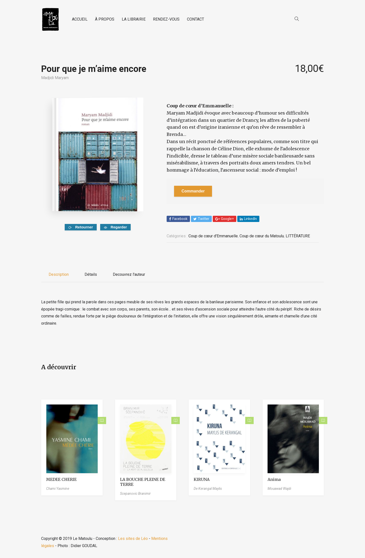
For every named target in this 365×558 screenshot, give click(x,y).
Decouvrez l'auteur (129, 274)
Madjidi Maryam (55, 77)
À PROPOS (104, 19)
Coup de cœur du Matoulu (262, 236)
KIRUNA (202, 479)
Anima (274, 479)
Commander (193, 191)
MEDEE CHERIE (61, 479)
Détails (91, 274)
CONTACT (195, 19)
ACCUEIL (80, 19)
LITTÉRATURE (298, 236)
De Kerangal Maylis (208, 489)
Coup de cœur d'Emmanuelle (213, 236)
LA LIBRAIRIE (134, 19)
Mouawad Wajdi (279, 489)
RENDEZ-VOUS (166, 19)
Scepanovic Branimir (135, 494)
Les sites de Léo (133, 538)
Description (59, 274)
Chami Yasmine (57, 489)
